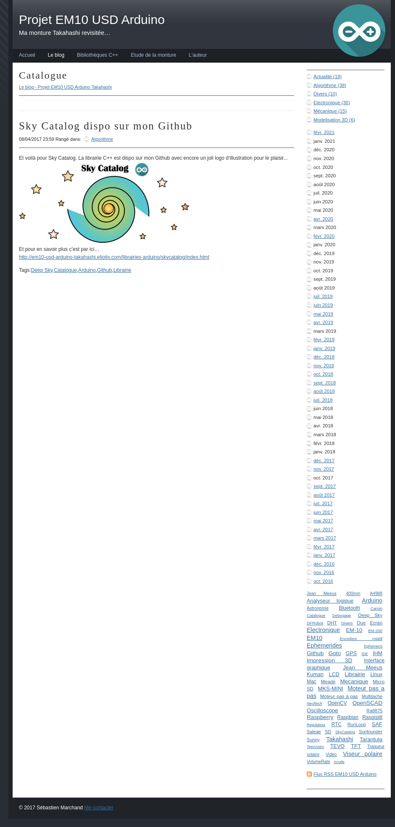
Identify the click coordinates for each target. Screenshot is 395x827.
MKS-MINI (330, 688)
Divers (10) (325, 93)
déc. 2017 (323, 460)
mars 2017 (324, 537)
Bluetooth (349, 608)
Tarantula (371, 739)
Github (315, 653)
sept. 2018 (324, 382)
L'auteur (198, 55)
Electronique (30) (331, 102)
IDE (364, 654)
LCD (334, 674)
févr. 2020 (323, 236)
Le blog (56, 55)
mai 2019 (323, 313)
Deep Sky (370, 615)
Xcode (339, 762)
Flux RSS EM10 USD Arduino (345, 774)
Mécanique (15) (330, 110)
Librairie (355, 674)
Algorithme (102, 139)
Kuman (315, 674)
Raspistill (372, 717)
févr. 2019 (323, 339)
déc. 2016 (323, 563)
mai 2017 (323, 520)
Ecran (376, 622)
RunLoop (357, 724)
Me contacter (98, 808)
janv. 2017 (324, 555)
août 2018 (324, 391)
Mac (311, 682)
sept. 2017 (324, 486)
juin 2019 (323, 305)
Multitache (372, 696)
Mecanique (354, 681)
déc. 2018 (323, 356)
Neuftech (314, 703)
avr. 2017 (323, 529)
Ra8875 (374, 710)
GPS (351, 653)
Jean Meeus (322, 593)
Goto (335, 653)
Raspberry (320, 717)
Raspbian (347, 717)
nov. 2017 (323, 468)
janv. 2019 (324, 348)
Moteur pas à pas (339, 696)
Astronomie (318, 608)
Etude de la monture (153, 55)
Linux (376, 674)
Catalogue (316, 615)
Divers (347, 623)
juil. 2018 (323, 400)
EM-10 (354, 630)
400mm (353, 593)
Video (331, 754)
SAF (377, 724)
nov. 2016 (323, 572)
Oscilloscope (322, 710)
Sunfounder (370, 731)
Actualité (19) (327, 76)
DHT (332, 622)
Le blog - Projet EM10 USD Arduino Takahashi (65, 87)
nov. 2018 (323, 365)
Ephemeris (373, 646)
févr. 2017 (323, 546)
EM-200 (375, 630)
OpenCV (337, 703)
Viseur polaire (362, 754)
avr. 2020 (323, 218)
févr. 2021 (323, 132)
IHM (377, 653)
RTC (336, 724)
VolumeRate (318, 761)
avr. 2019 (323, 322)
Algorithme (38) (329, 85)
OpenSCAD (367, 703)
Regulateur (316, 725)
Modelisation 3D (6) (334, 119)
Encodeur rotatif (361, 638)
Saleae (314, 731)
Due (361, 622)
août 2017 (324, 495)
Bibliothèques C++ (97, 55)
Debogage (341, 615)
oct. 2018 (323, 374)
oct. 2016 (323, 581)
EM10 (314, 638)
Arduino (372, 600)
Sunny (313, 739)
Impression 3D (329, 660)
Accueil (27, 55)
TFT (356, 746)
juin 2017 (323, 512)
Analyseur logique (330, 601)
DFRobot (315, 623)
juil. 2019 (323, 296)
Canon (376, 608)
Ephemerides (324, 645)
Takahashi (339, 739)
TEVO (337, 746)
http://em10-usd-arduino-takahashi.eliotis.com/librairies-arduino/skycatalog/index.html (114, 257)
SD (328, 731)
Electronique (323, 630)
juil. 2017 (323, 503)
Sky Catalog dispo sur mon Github (105, 126)
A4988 (376, 593)
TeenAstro (315, 747)
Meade (328, 681)
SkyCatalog (345, 732)
